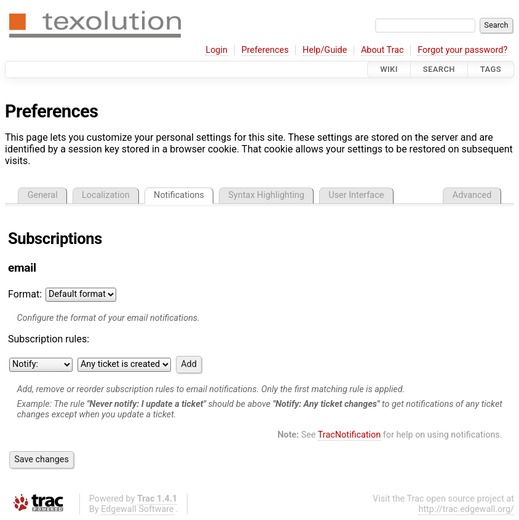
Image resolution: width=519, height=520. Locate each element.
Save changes (41, 459)
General (43, 195)
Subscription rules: (48, 339)
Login (216, 50)
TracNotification (349, 435)
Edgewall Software (137, 509)
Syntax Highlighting (266, 195)
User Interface (356, 195)
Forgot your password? (462, 50)
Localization (106, 195)
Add (189, 364)
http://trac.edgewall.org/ (466, 509)
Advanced (472, 195)
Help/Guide (325, 50)
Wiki (389, 69)
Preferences (264, 50)
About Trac (382, 50)
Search (439, 69)
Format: (25, 294)
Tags (490, 69)
